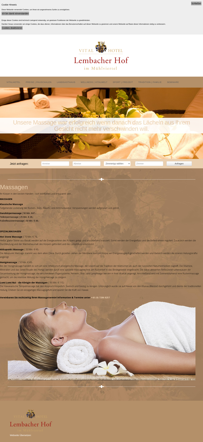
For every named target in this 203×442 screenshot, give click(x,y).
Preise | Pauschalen (39, 82)
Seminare (173, 82)
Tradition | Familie (150, 82)
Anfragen (179, 163)
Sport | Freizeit (123, 82)
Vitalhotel (14, 82)
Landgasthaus (66, 82)
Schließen (196, 3)
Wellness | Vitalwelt (94, 82)
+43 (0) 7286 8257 (100, 297)
